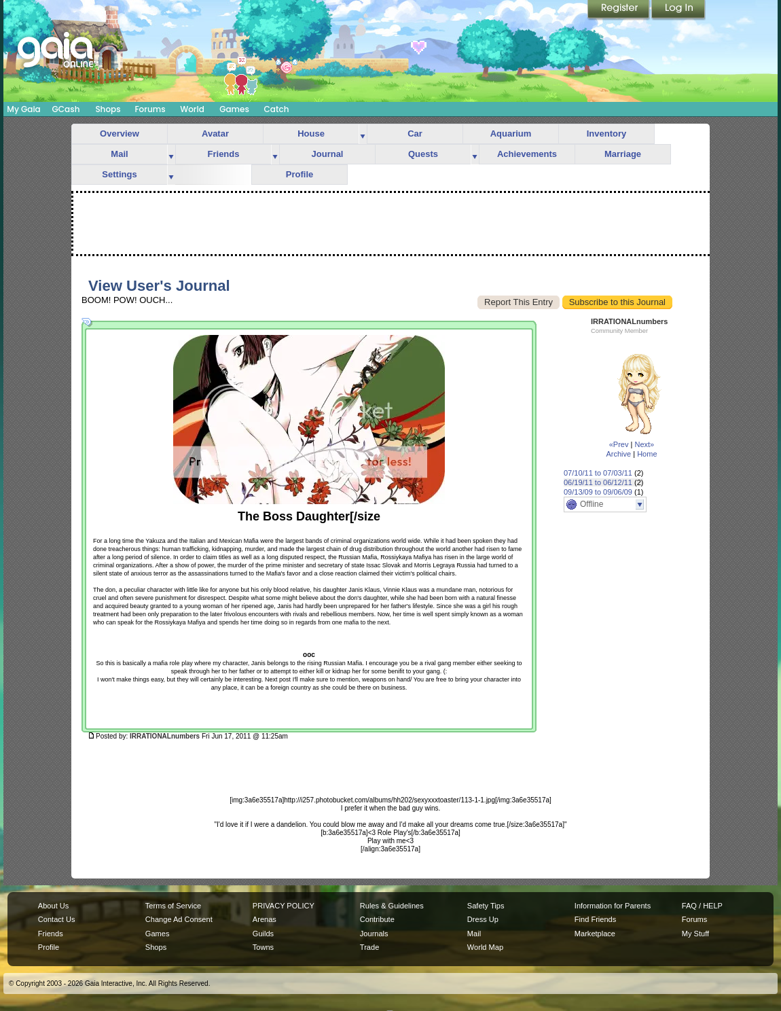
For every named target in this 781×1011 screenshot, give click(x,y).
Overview (119, 133)
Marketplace (595, 933)
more (363, 134)
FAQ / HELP (702, 906)
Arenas (264, 919)
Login (678, 10)
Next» (644, 444)
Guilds (263, 933)
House (311, 133)
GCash (66, 109)
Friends (224, 154)
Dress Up (482, 919)
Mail (119, 154)
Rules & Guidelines (392, 906)
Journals (374, 933)
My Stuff (695, 933)
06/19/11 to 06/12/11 (598, 482)
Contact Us (56, 919)
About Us (53, 906)
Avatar (215, 133)
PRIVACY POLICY (283, 906)
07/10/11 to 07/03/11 (598, 473)
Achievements (527, 154)
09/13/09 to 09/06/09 (598, 492)
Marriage (622, 154)
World (192, 109)
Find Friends (595, 919)
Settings (119, 174)
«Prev (619, 444)
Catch (276, 109)
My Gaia (23, 109)
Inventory (607, 133)
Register (619, 10)
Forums (149, 109)
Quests (423, 154)
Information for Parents (613, 906)
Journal (328, 154)
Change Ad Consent (179, 919)
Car (414, 133)
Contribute (377, 919)
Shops (107, 109)
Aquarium (511, 133)
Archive (618, 454)
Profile (299, 174)
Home (647, 454)
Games (234, 109)
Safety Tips (486, 906)
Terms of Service (173, 906)
